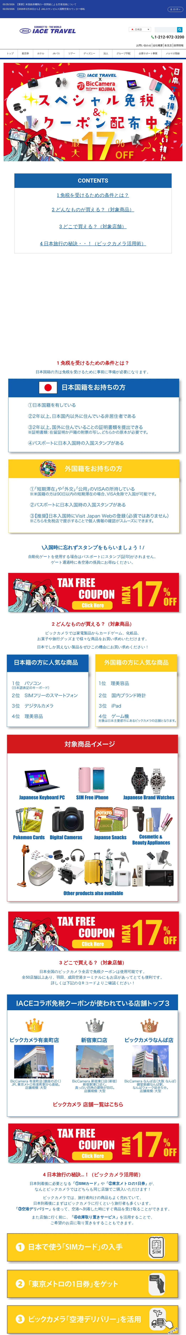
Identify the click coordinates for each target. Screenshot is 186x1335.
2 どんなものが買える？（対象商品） (93, 209)
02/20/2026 (8, 8)
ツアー (71, 53)
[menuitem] (140, 29)
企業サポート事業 (148, 53)
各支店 (168, 45)
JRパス (56, 53)
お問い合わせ (143, 45)
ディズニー (89, 53)
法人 (105, 53)
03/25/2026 (8, 4)
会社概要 (158, 45)
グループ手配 (123, 53)
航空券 (25, 53)
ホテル (40, 53)
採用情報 (179, 45)
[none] (140, 29)
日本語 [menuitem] (138, 29)
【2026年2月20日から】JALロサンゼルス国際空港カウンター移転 (50, 8)
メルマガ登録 (172, 53)
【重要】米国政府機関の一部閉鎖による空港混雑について (46, 4)
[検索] (179, 29)
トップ (10, 53)
